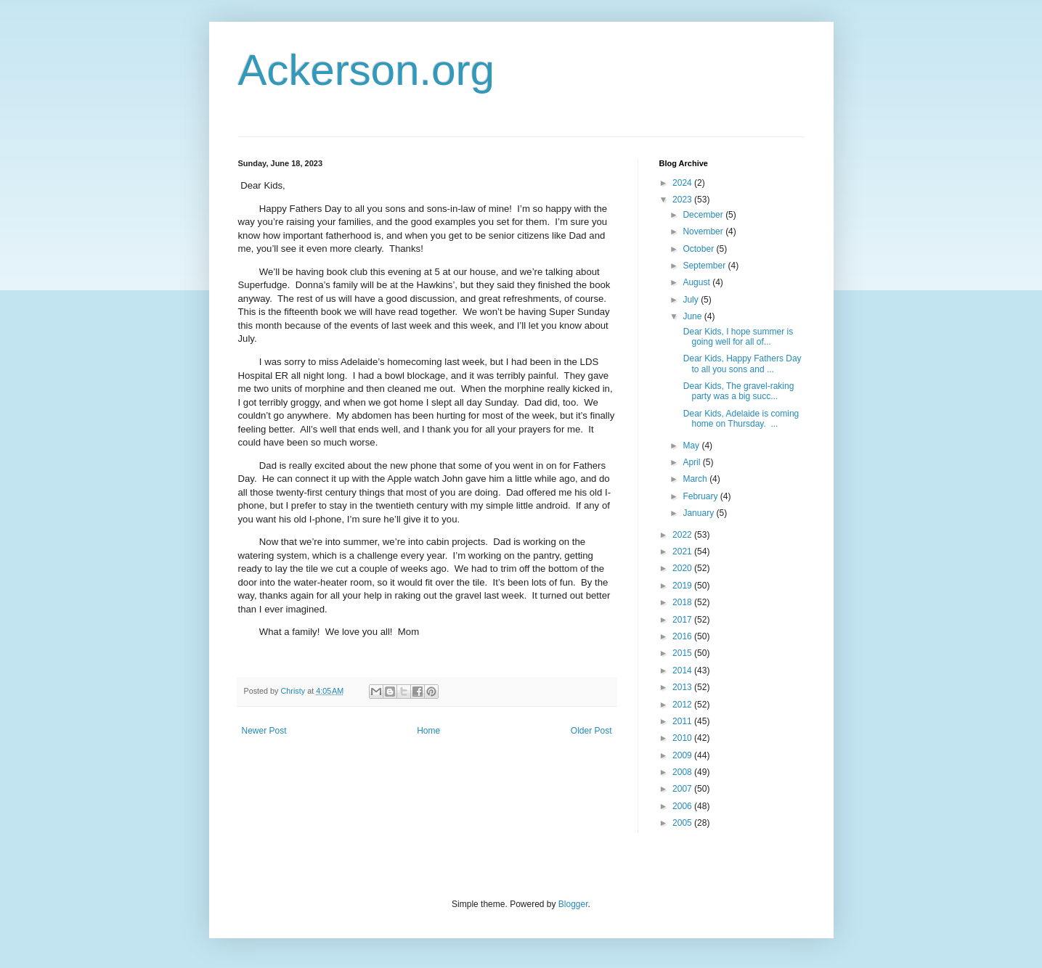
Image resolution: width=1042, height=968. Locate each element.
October (699, 249)
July (692, 300)
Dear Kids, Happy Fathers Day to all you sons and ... (740, 363)
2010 (683, 738)
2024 (683, 183)
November (704, 231)
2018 (683, 602)
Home (428, 731)
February (701, 496)
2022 (683, 535)
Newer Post (264, 731)
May (692, 445)
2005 (683, 823)
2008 (683, 772)
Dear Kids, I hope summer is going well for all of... (736, 337)
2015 (683, 653)
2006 (683, 806)
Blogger (573, 904)
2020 (683, 568)
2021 (683, 551)
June (693, 316)
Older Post (591, 731)
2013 (683, 687)
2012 (683, 705)
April (692, 462)
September (705, 266)
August (697, 282)
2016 (683, 636)
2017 (683, 620)
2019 (683, 586)
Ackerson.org (366, 70)
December (704, 215)
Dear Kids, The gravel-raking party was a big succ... (737, 391)
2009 (683, 755)
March (696, 479)
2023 (683, 199)
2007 (683, 789)
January (699, 513)
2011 (683, 721)
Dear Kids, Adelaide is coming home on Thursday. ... (739, 419)
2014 (683, 670)
